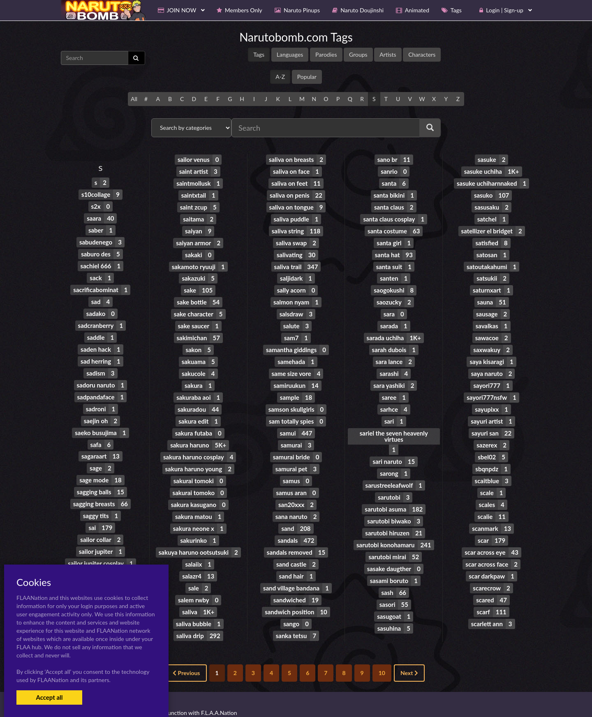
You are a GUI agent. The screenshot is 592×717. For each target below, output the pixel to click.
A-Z (280, 76)
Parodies (326, 54)
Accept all (49, 697)
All (134, 98)
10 (382, 656)
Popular (307, 76)
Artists (387, 54)
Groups (358, 54)
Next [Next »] (409, 656)
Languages (290, 54)
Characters (421, 54)
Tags (258, 54)
